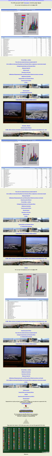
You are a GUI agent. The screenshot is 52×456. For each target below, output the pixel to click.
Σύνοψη (26, 267)
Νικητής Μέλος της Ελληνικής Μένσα (26, 78)
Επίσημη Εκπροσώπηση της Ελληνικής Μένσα (26, 66)
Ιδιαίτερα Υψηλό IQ (26, 68)
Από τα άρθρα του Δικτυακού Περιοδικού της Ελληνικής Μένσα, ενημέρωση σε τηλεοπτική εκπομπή (26, 64)
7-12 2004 (30, 0)
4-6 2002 (15, 0)
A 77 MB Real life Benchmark (26, 92)
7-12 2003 (24, 0)
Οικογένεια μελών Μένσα (26, 80)
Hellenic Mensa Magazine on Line (26, 412)
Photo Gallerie (33, 0)
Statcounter (26, 2)
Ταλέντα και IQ (26, 70)
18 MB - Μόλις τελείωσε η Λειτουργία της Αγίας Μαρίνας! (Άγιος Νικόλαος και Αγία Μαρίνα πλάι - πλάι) (26, 129)
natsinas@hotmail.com (26, 403)
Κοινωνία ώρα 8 (26, 90)
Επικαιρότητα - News (11, 0)
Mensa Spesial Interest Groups (40, 0)
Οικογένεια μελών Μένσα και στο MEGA (26, 396)
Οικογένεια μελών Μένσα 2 (26, 127)
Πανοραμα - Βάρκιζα (26, 125)
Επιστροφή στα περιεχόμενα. (26, 409)
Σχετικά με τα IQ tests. (26, 72)
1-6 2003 (21, 0)
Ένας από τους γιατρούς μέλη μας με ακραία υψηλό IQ (26, 61)
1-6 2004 (27, 0)
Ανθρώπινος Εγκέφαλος (26, 76)
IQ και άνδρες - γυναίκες (26, 59)
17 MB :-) (26, 82)
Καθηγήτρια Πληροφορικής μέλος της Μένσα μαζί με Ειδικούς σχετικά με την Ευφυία (26, 74)
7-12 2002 (18, 0)
